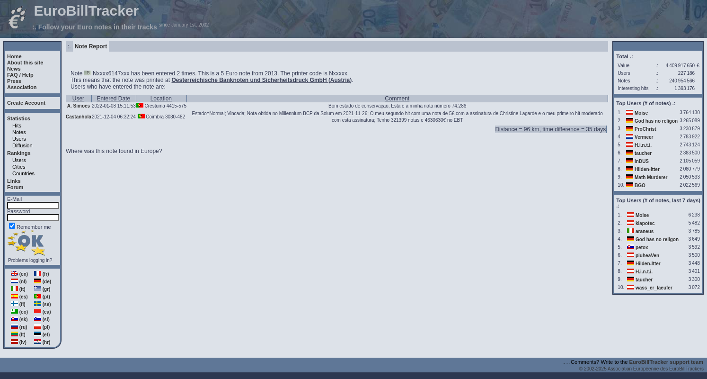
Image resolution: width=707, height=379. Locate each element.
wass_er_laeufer (654, 287)
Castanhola (78, 116)
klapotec (645, 223)
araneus (645, 231)
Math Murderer (651, 177)
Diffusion (22, 145)
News (14, 69)
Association (21, 87)
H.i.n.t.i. (643, 145)
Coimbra (155, 116)
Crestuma (155, 105)
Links (14, 181)
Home (14, 56)
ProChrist (645, 129)
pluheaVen (647, 255)
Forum (15, 187)
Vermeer (644, 137)
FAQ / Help (20, 75)
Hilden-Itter (647, 169)
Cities (19, 167)
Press (14, 81)
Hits (16, 125)
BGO (640, 185)
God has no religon (656, 121)
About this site (25, 62)
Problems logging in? (30, 260)
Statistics (18, 118)
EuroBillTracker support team (666, 362)
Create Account (26, 103)
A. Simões (78, 105)
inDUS (642, 161)
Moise (641, 113)
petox (642, 247)
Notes (19, 132)
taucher (643, 153)
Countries (23, 173)
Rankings (19, 153)
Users (19, 139)
